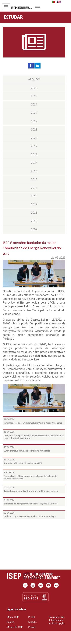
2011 (34, 212)
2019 (34, 146)
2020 (34, 138)
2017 (34, 162)
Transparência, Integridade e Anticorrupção (57, 620)
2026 (34, 88)
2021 (34, 129)
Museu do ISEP (15, 627)
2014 (34, 188)
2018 (34, 154)
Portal (31, 617)
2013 (34, 196)
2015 (34, 179)
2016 (34, 171)
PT (55, 2)
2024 (34, 104)
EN (60, 2)
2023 (34, 113)
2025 (34, 96)
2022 (34, 121)
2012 (34, 204)
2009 (34, 229)
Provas (31, 627)
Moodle (32, 622)
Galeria (10, 622)
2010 (34, 221)
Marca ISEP (13, 617)
